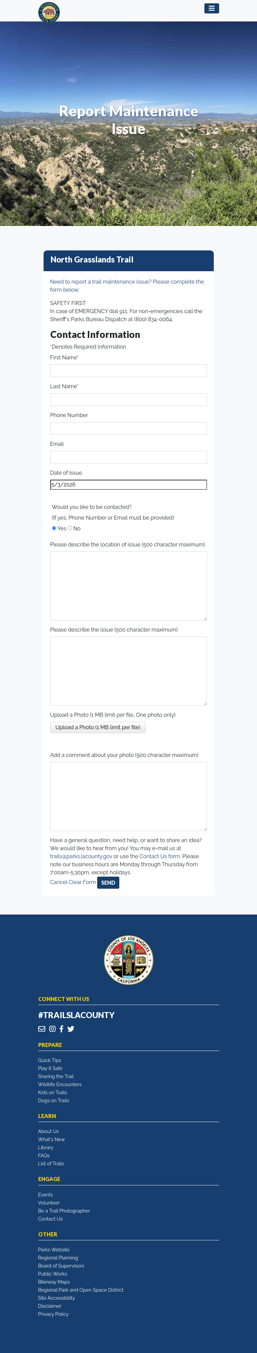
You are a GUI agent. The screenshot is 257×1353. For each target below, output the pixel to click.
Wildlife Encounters (60, 1084)
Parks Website (54, 1249)
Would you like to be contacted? (92, 507)
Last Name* (64, 386)
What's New (51, 1139)
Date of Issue (66, 473)
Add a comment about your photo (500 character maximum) (124, 755)
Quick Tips (49, 1060)
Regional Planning (58, 1257)
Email (57, 444)
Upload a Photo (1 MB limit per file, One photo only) (113, 715)
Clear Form (83, 882)
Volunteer (49, 1202)
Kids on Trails (52, 1092)
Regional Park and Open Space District (81, 1290)
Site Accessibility (56, 1298)
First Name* (64, 357)
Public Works (52, 1274)
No (77, 528)
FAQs (44, 1155)
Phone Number (69, 415)
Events (45, 1194)
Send (108, 882)
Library (46, 1147)
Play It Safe (50, 1068)
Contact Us (50, 1219)
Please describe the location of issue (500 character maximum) (127, 544)
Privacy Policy (53, 1314)
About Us (48, 1131)
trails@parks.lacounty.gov (81, 856)
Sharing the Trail (56, 1076)
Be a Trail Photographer (64, 1211)
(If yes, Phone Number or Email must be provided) (113, 518)
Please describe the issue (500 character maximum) (114, 630)
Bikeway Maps (54, 1282)
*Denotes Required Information (88, 347)
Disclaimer (50, 1306)
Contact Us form (159, 856)
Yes (62, 528)
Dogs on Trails (53, 1100)
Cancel (58, 882)
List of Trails (51, 1163)
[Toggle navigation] (211, 8)
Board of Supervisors (61, 1266)
